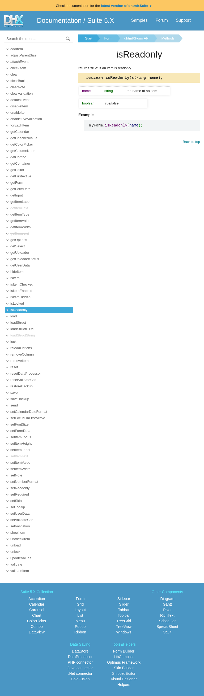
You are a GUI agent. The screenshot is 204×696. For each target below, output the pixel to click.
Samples (139, 20)
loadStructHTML (22, 329)
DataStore (80, 651)
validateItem (19, 571)
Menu (80, 621)
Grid (80, 604)
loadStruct (18, 323)
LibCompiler (124, 657)
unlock (15, 552)
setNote (16, 475)
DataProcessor (80, 657)
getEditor (17, 170)
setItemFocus (20, 437)
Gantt (167, 604)
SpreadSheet (167, 626)
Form (108, 38)
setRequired (19, 494)
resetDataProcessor (25, 373)
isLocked (17, 303)
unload (15, 545)
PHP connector (80, 662)
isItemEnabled (21, 291)
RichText (167, 615)
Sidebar (123, 599)
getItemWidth (20, 227)
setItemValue (20, 463)
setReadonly (19, 488)
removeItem (19, 361)
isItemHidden (20, 297)
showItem (17, 533)
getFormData (20, 189)
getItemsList (19, 233)
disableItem (19, 106)
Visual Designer (124, 679)
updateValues (20, 558)
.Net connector (80, 673)
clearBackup (19, 81)
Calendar (36, 604)
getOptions (18, 240)
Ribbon (80, 632)
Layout (80, 610)
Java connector (80, 668)
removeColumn (22, 354)
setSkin (16, 501)
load (13, 316)
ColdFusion (80, 679)
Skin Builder (124, 668)
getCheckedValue (23, 138)
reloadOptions (21, 348)
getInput (16, 195)
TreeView (123, 626)
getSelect (17, 246)
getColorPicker (21, 144)
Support (183, 20)
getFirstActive (20, 176)
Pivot (167, 610)
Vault (167, 632)
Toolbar (124, 615)
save (14, 393)
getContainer (20, 163)
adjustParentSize (23, 55)
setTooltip (17, 507)
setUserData (19, 513)
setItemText (19, 456)
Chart (36, 615)
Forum (162, 20)
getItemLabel (20, 202)
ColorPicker (36, 621)
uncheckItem (20, 539)
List (80, 615)
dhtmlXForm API (137, 38)
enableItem (18, 113)
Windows (123, 632)
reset (14, 367)
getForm (16, 183)
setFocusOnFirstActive (27, 418)
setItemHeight (21, 443)
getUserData (20, 265)
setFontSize (19, 424)
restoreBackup (21, 386)
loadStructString (22, 335)
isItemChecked (21, 284)
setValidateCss (21, 520)
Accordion (36, 599)
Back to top (191, 143)
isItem (15, 278)
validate (16, 564)
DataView (37, 632)
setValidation (20, 526)
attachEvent (19, 62)
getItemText (19, 208)
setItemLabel (20, 450)
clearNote (17, 87)
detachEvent (19, 100)
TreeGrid (124, 621)
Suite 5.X (100, 20)
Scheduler (167, 621)
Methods (168, 38)
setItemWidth (20, 469)
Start (88, 38)
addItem (16, 49)
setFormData (20, 431)
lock (13, 342)
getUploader (19, 253)
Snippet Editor (123, 673)
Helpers (123, 684)
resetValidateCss (23, 380)
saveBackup (19, 399)
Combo (37, 626)
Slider (124, 604)
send (14, 405)
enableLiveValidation (26, 119)
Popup (80, 626)
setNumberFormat (24, 482)
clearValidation (21, 93)
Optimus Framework (124, 662)
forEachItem (19, 125)
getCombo (18, 157)
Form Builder (123, 651)
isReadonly (18, 310)
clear (14, 74)
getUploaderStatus (24, 259)
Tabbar (124, 610)
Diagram (167, 599)
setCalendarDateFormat (28, 412)
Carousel (36, 610)
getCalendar (19, 132)
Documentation (59, 20)
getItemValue (20, 221)
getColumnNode (22, 151)
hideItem (17, 272)
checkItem (18, 68)
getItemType (19, 214)
